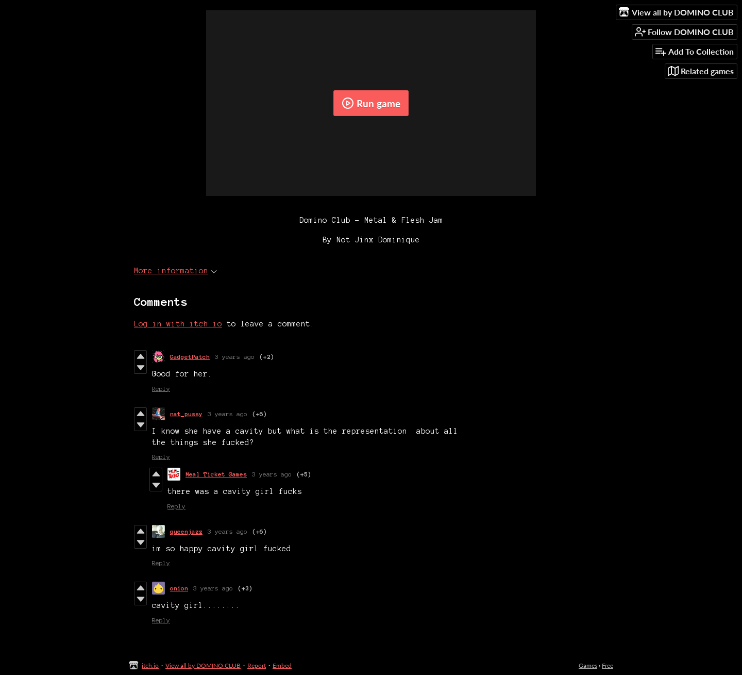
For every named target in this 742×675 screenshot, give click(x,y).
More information (175, 271)
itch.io (150, 665)
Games (588, 665)
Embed (282, 665)
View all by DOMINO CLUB (203, 665)
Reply (161, 388)
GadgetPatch (190, 356)
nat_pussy (186, 413)
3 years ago (235, 356)
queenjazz (186, 531)
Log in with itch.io (178, 324)
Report (256, 665)
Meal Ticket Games (216, 474)
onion (179, 588)
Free (607, 665)
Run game (371, 103)
